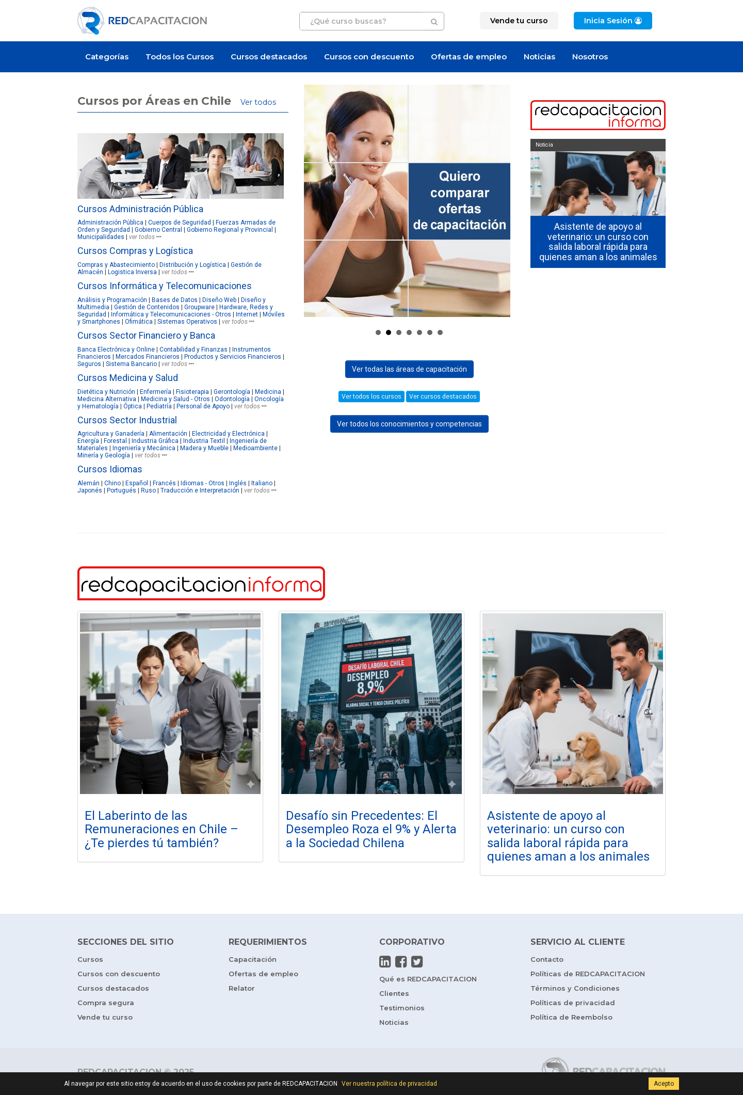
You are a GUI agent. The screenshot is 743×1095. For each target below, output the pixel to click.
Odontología (232, 399)
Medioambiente (255, 448)
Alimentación (168, 433)
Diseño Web (219, 300)
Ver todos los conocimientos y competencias (409, 424)
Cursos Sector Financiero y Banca (146, 335)
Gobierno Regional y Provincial (230, 229)
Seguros (89, 364)
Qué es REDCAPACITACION (428, 979)
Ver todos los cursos (371, 396)
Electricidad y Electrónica (228, 433)
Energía (88, 441)
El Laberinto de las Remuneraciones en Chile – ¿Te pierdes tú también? (161, 829)
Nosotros (590, 56)
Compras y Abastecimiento (116, 264)
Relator (242, 988)
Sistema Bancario (131, 364)
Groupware (199, 307)
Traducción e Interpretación (199, 490)
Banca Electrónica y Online (116, 349)
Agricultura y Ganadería (110, 433)
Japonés (89, 490)
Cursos (90, 959)
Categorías (106, 56)
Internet (247, 314)
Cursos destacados (269, 56)
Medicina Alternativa (106, 399)
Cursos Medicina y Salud (127, 377)
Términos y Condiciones (575, 988)
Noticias (539, 56)
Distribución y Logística (192, 264)
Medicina (268, 391)
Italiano (261, 483)
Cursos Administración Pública (140, 208)
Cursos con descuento (369, 56)
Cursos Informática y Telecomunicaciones (164, 285)
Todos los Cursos (180, 56)
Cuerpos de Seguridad (179, 222)
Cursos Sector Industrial (127, 420)
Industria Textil (204, 441)
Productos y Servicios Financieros (232, 356)
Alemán (88, 483)
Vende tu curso (105, 1017)
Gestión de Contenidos (147, 307)
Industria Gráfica (155, 441)
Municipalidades (100, 237)
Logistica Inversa (132, 272)
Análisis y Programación (112, 300)
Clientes (394, 993)
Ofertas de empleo (469, 56)
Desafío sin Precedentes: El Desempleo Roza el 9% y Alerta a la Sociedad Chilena (371, 829)
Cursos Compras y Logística (135, 250)
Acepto (664, 1083)
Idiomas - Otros (202, 483)
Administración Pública (110, 222)
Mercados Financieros (148, 356)
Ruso (148, 490)
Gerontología (232, 391)
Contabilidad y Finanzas (193, 349)
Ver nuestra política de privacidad (389, 1083)
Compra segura (105, 1002)
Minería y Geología (103, 455)
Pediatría (159, 406)
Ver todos (258, 102)
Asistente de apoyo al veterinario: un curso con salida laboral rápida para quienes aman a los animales (568, 836)
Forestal (115, 441)
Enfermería (155, 391)
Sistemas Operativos (187, 321)
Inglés (238, 483)
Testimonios (402, 1008)
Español (136, 483)
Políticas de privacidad (572, 1002)
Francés (164, 483)
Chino (112, 483)
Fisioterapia (192, 391)
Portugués (121, 490)
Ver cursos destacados (443, 396)
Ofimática (139, 321)
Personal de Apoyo (203, 406)
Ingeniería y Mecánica (143, 448)
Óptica (132, 406)
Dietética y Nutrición (106, 391)
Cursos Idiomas (109, 469)
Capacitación (253, 959)
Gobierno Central (158, 229)
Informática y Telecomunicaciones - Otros (171, 314)
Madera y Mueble (204, 448)
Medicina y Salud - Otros (175, 399)
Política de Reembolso (571, 1017)
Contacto (546, 959)
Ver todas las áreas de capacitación (409, 369)
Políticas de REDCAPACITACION (587, 974)
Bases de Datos (175, 300)
